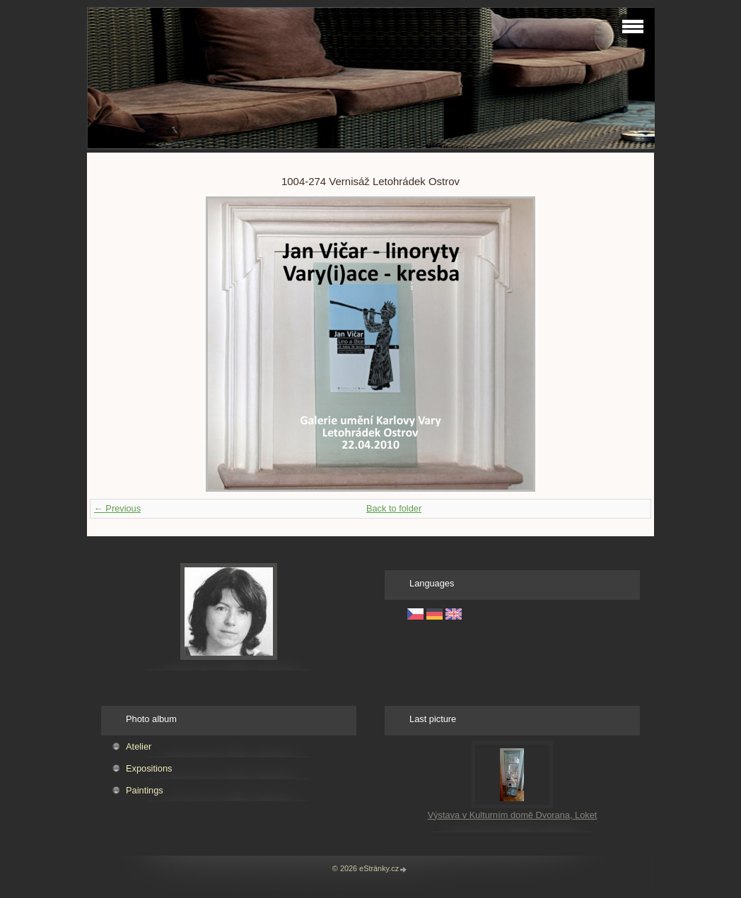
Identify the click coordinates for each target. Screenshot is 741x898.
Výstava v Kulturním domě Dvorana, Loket (512, 815)
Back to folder (393, 508)
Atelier (138, 746)
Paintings (144, 790)
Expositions (149, 768)
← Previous (117, 508)
